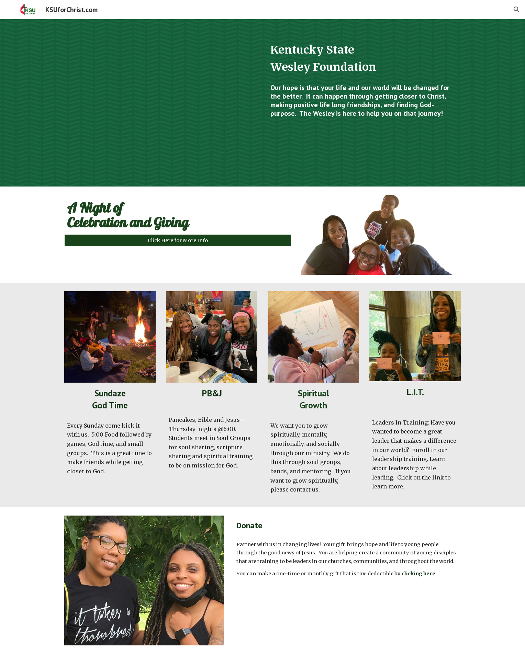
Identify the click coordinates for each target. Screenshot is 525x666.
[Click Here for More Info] (178, 240)
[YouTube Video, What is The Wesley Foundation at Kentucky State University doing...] (160, 102)
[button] (517, 9)
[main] (364, 58)
